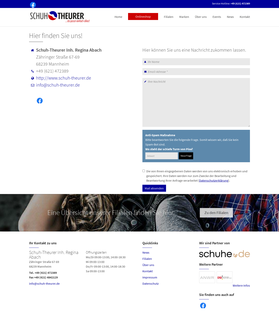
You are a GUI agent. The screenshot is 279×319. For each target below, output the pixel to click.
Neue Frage (186, 155)
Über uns (201, 17)
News (230, 17)
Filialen (168, 17)
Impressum (149, 277)
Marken (184, 17)
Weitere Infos (241, 285)
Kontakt (245, 17)
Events (217, 17)
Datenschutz (150, 283)
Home (118, 17)
